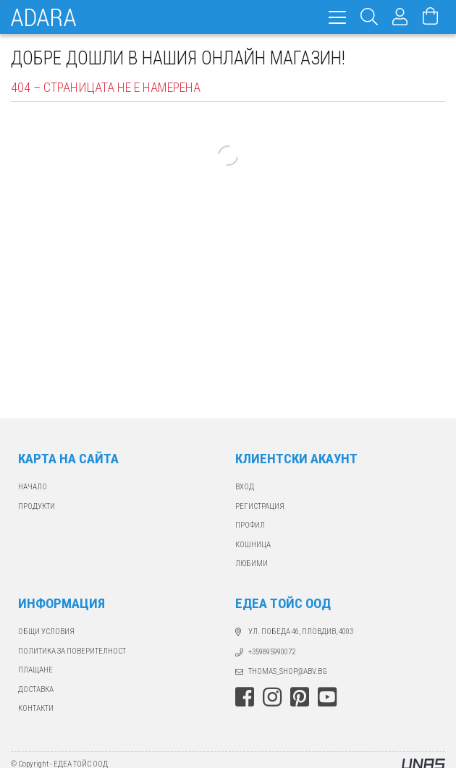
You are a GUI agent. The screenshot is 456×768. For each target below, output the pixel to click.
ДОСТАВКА (36, 689)
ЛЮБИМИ (251, 563)
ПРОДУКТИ (36, 506)
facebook (244, 697)
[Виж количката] (430, 17)
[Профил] (400, 17)
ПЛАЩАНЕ (35, 670)
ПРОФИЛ (250, 525)
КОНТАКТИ (36, 708)
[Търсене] (369, 17)
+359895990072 (271, 652)
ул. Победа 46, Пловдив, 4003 (300, 631)
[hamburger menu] (337, 17)
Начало (32, 486)
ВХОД (244, 486)
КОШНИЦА (253, 544)
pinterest (299, 697)
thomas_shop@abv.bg (287, 671)
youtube (327, 697)
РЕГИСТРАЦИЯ (259, 506)
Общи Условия (46, 631)
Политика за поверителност (72, 651)
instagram (272, 697)
